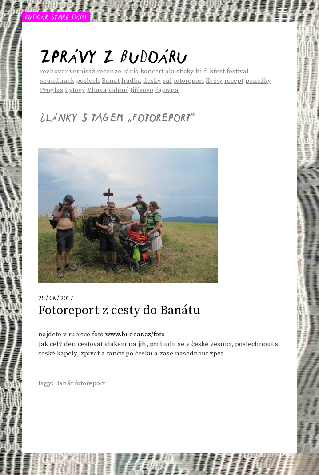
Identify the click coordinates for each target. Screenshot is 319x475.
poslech (88, 80)
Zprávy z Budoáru (113, 53)
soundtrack (57, 80)
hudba (131, 80)
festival (238, 71)
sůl (167, 80)
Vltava (97, 90)
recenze (109, 71)
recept (233, 80)
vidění (118, 90)
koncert (151, 71)
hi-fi (201, 71)
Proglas (51, 90)
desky (152, 80)
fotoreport (189, 80)
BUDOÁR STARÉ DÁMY (56, 16)
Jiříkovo (141, 90)
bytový (75, 90)
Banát (111, 80)
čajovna (167, 90)
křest (217, 71)
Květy (214, 80)
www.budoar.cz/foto (135, 334)
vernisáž (82, 71)
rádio (131, 71)
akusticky (179, 71)
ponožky (258, 80)
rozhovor (54, 71)
